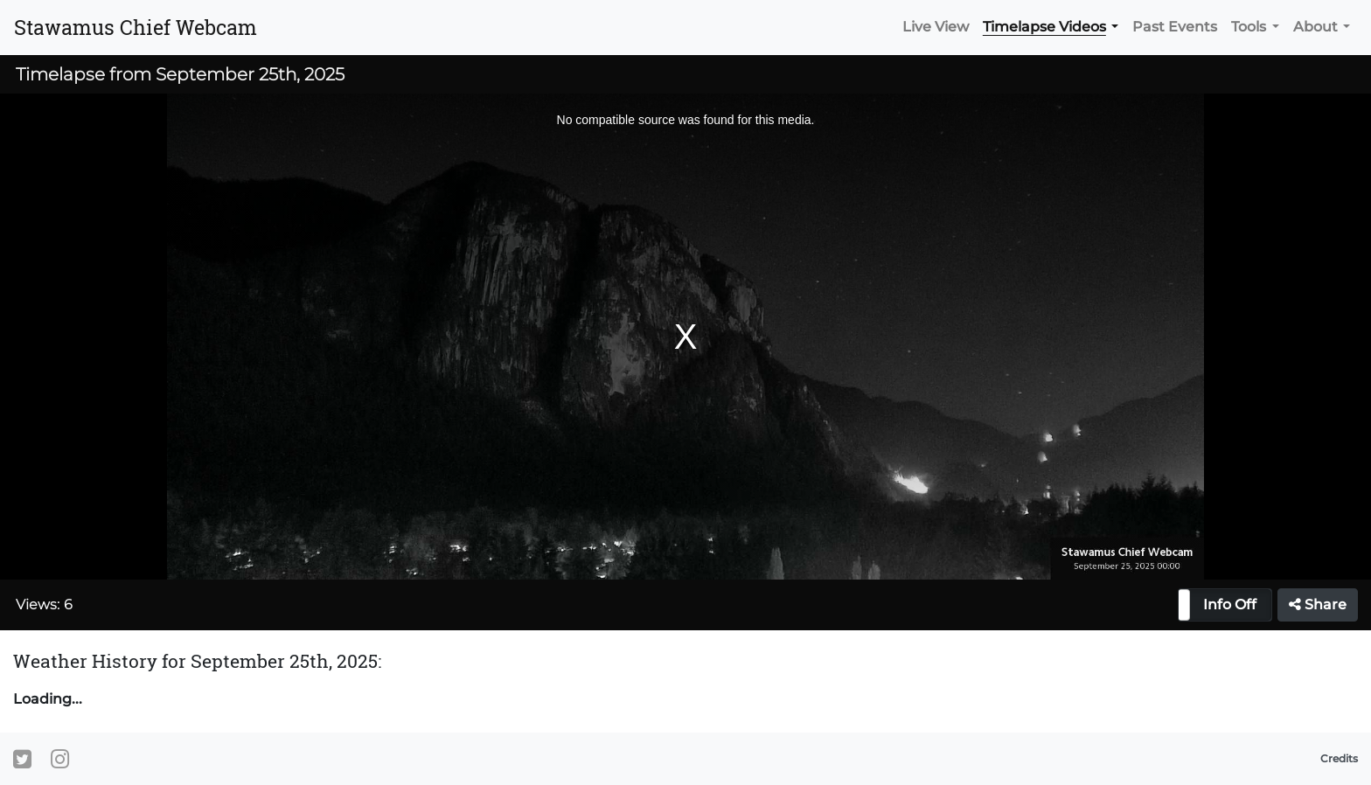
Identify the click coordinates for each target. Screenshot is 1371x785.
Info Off (1229, 604)
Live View (935, 26)
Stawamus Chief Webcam (135, 27)
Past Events (1174, 26)
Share (1318, 604)
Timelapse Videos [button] (1044, 26)
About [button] (1315, 26)
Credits (1339, 758)
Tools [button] (1248, 26)
